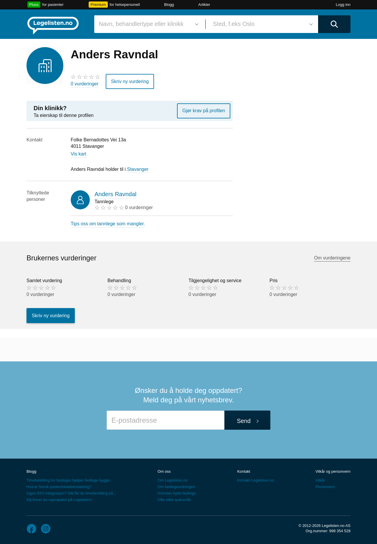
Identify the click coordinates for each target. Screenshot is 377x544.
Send (244, 421)
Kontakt (243, 471)
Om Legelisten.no (173, 480)
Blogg (169, 4)
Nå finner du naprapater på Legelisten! (59, 499)
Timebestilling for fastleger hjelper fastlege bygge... (70, 480)
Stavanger (137, 169)
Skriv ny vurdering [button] (130, 81)
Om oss (164, 471)
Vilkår (320, 480)
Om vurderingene (332, 257)
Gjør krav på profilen (203, 110)
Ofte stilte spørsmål (174, 499)
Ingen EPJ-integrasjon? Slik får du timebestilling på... (71, 493)
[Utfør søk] (334, 24)
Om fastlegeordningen (176, 487)
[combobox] (147, 24)
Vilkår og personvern (332, 471)
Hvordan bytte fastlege (177, 493)
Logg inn (343, 4)
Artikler (204, 4)
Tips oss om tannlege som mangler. (108, 223)
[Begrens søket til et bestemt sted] (262, 24)
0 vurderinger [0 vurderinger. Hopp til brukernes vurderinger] (84, 83)
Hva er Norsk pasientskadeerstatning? (59, 487)
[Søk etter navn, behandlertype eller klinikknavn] (147, 24)
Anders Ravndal (115, 194)
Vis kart (78, 153)
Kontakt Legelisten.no (255, 480)
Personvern (325, 487)
